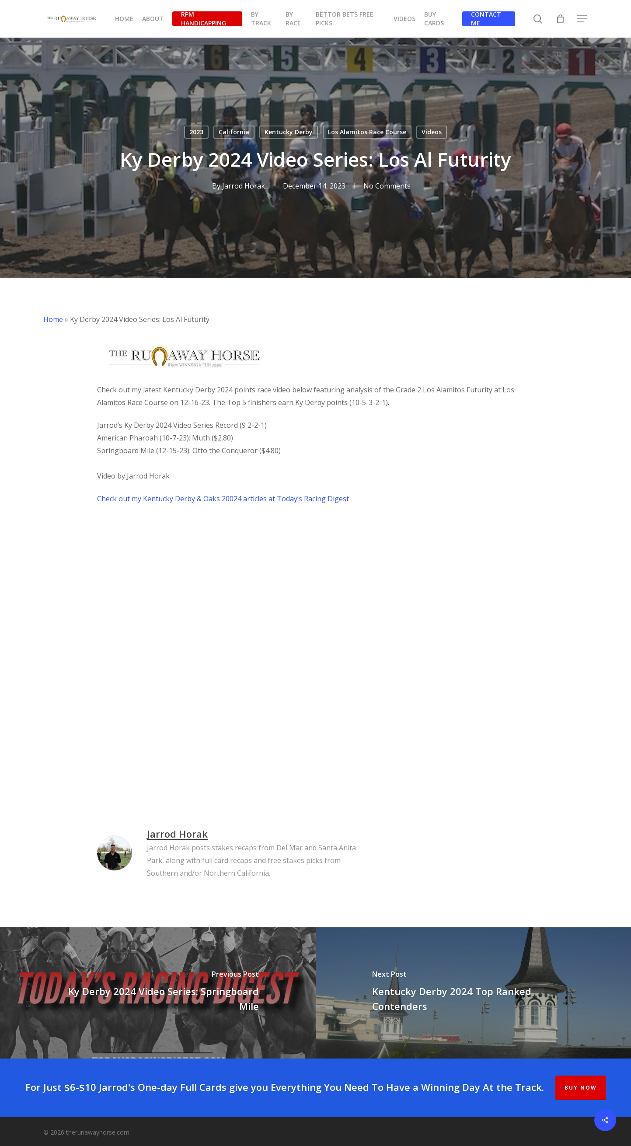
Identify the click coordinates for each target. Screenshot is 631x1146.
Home (53, 319)
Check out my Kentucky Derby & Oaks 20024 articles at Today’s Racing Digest (223, 498)
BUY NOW (581, 1087)
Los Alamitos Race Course (367, 132)
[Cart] (560, 19)
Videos (432, 132)
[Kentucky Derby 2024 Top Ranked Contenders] (473, 993)
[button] (582, 19)
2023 (196, 132)
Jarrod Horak (243, 186)
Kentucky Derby (289, 132)
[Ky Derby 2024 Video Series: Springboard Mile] (158, 993)
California (234, 132)
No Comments (387, 186)
